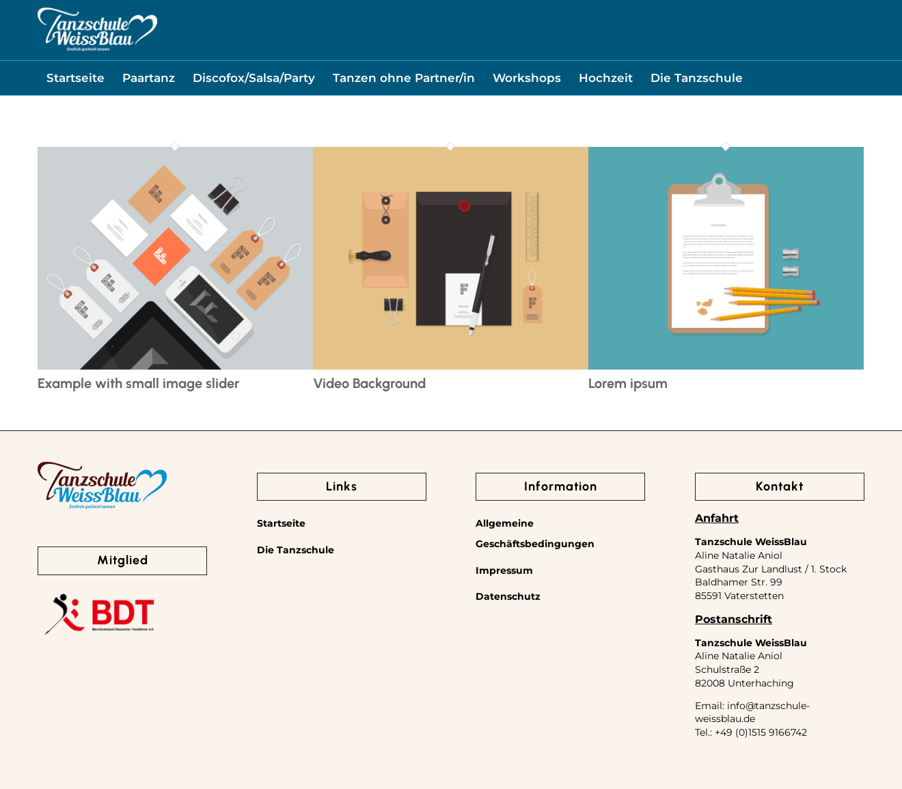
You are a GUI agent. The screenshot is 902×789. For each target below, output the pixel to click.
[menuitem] (75, 78)
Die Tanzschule (295, 550)
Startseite (281, 523)
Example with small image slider (139, 383)
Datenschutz (508, 596)
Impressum (504, 570)
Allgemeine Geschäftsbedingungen (535, 533)
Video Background (369, 383)
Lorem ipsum (628, 383)
